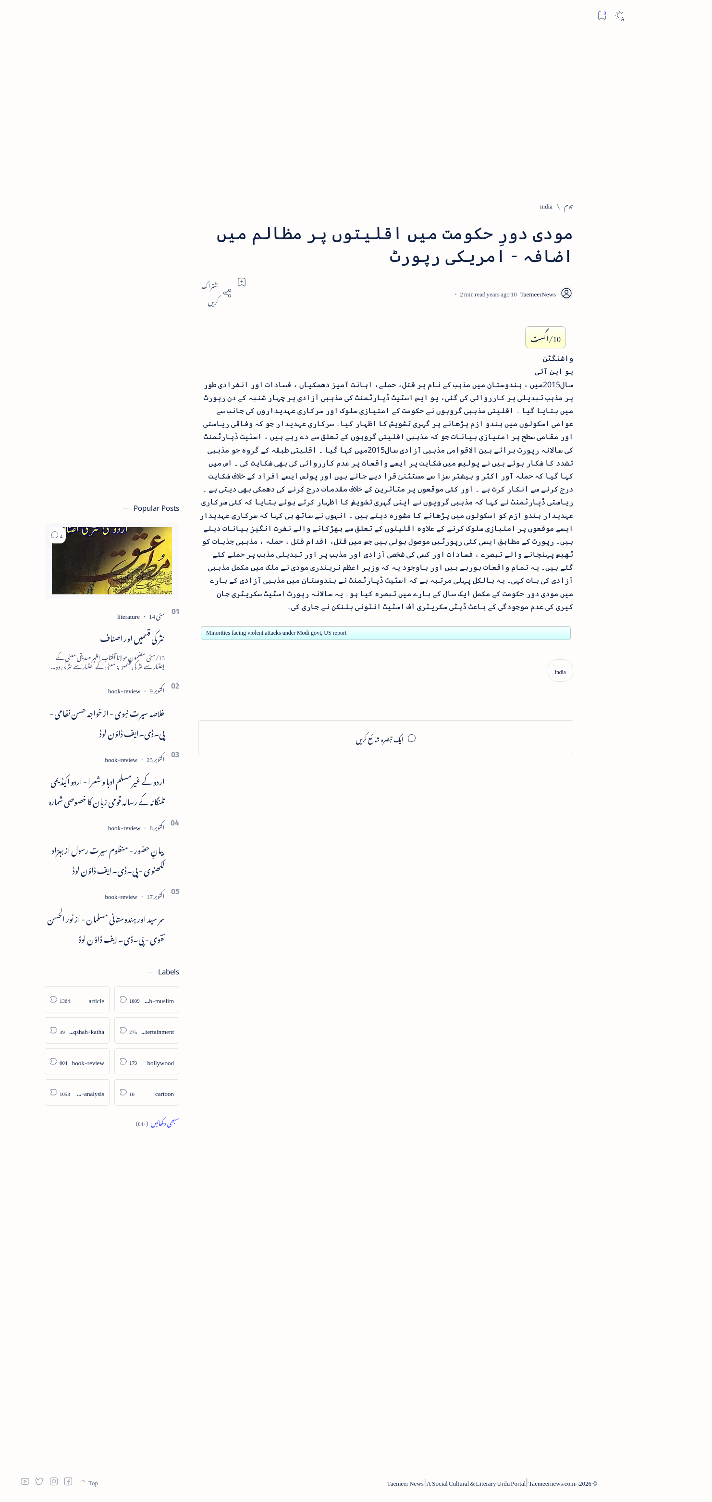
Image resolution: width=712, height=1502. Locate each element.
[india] (575, 205)
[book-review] (153, 689)
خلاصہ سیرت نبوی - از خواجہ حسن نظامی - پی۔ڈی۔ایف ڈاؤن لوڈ (136, 722)
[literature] (158, 615)
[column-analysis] (106, 1092)
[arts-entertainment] (176, 1030)
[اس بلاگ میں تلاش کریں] (522, 15)
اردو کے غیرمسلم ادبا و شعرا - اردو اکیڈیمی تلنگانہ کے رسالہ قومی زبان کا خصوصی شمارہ (136, 790)
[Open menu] (694, 15)
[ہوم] (597, 205)
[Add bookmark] (271, 282)
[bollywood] (176, 1061)
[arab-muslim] (176, 999)
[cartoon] (176, 1092)
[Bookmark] (15, 15)
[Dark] (33, 15)
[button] (86, 535)
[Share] (244, 292)
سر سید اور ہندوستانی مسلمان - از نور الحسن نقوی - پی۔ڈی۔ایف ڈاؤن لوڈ (135, 927)
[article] (106, 999)
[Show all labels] (187, 1122)
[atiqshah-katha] (106, 1030)
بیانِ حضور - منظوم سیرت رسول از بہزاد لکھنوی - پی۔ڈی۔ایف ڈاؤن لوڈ (137, 858)
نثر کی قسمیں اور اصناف (161, 637)
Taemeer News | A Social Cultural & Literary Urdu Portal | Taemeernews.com (523, 1482)
